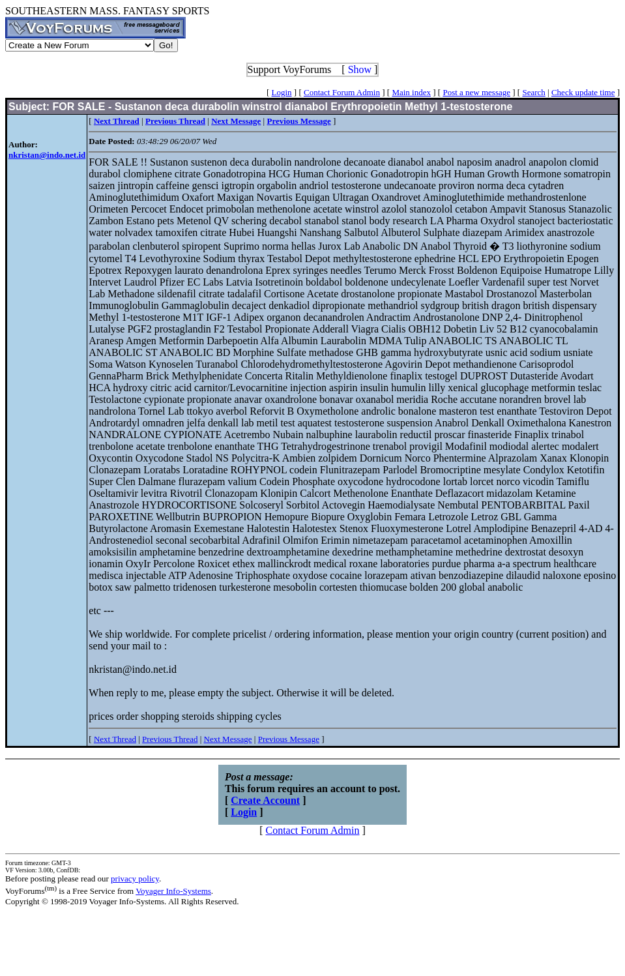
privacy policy (135, 878)
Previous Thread (169, 739)
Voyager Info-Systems (173, 891)
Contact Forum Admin (342, 92)
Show (359, 69)
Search (533, 92)
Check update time (583, 92)
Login (282, 92)
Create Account (265, 800)
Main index (411, 92)
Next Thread (115, 739)
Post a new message (476, 92)
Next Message (228, 739)
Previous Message (288, 739)
